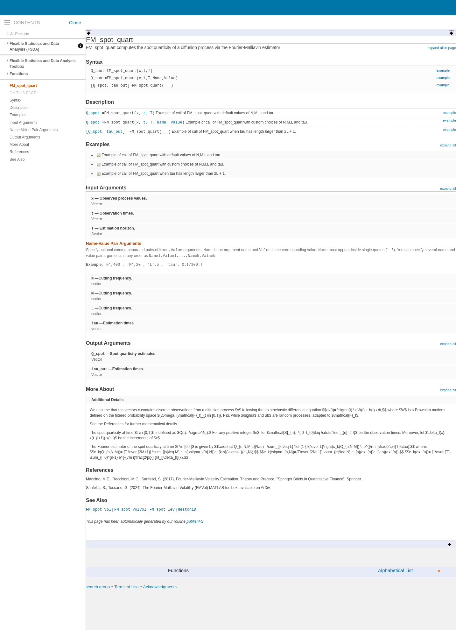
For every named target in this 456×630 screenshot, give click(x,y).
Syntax (15, 100)
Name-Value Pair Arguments (34, 130)
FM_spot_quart (23, 85)
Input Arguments (23, 122)
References (19, 152)
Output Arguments (25, 137)
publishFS (194, 521)
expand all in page (442, 48)
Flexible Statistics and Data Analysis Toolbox (43, 64)
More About (19, 144)
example (443, 70)
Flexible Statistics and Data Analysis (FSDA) (34, 46)
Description (19, 107)
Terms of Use (126, 586)
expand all (448, 145)
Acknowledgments (160, 586)
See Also (17, 159)
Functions (19, 74)
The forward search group (86, 586)
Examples (18, 115)
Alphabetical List (395, 570)
